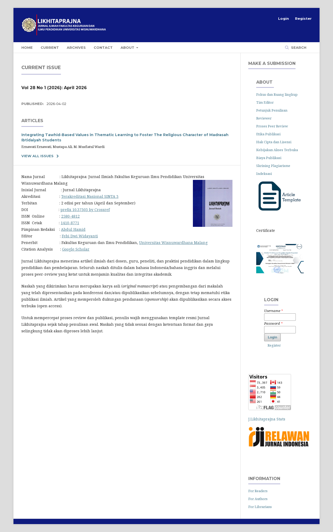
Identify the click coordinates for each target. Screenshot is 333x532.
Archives (76, 47)
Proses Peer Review (272, 126)
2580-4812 (70, 216)
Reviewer (264, 118)
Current (50, 47)
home (27, 47)
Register (303, 18)
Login (283, 18)
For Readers (258, 490)
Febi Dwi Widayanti (80, 235)
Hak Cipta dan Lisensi (273, 142)
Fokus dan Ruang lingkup (277, 94)
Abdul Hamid (73, 229)
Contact (103, 47)
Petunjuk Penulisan (271, 110)
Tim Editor (265, 102)
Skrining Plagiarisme (273, 165)
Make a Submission (272, 63)
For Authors (258, 498)
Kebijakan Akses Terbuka (277, 149)
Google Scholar (75, 249)
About (128, 47)
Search (298, 47)
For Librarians (260, 506)
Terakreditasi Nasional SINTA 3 (89, 196)
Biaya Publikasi (269, 157)
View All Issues (37, 156)
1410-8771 (70, 222)
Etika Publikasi (268, 134)
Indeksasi (264, 173)
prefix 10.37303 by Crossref (85, 209)
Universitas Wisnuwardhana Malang (173, 242)
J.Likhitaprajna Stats (266, 418)
